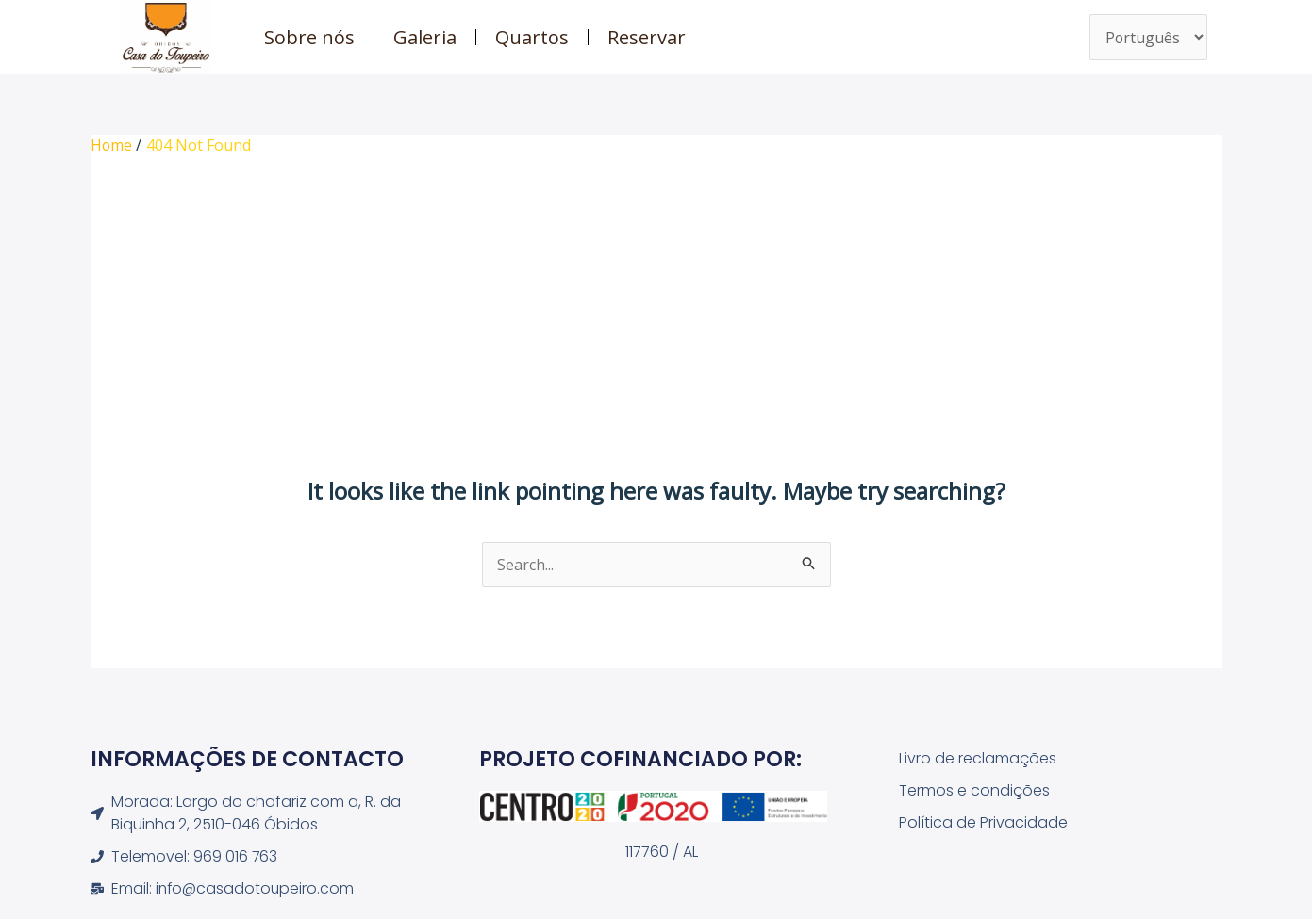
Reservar (646, 37)
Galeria (425, 37)
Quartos (532, 37)
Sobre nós (309, 37)
